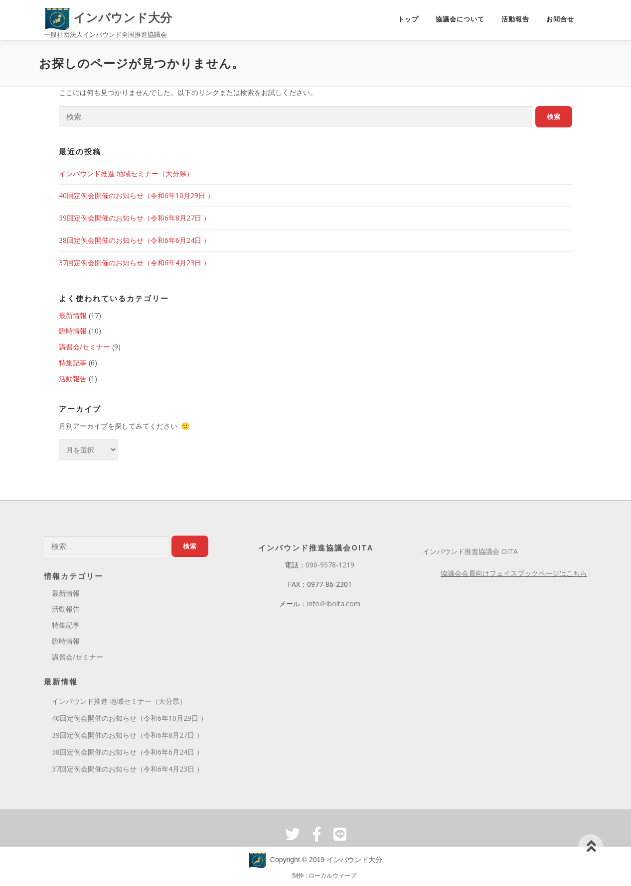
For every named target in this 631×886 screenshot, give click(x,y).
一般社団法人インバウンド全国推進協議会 (105, 34)
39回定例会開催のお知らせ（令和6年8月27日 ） (134, 217)
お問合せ (560, 19)
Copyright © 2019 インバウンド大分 (315, 860)
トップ (408, 19)
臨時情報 (73, 330)
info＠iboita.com (333, 603)
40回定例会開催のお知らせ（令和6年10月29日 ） (136, 195)
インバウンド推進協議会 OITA (470, 551)
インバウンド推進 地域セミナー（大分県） (126, 173)
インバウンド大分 (108, 17)
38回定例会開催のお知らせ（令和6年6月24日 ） (134, 240)
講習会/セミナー (84, 346)
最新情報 (73, 315)
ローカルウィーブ (332, 875)
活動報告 (515, 19)
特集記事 (73, 362)
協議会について (460, 19)
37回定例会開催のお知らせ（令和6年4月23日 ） (134, 262)
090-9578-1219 (330, 564)
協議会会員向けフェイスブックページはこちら (514, 573)
